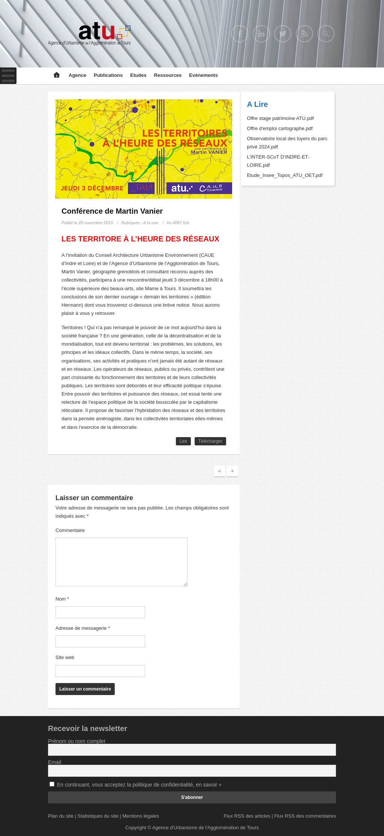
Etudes (138, 75)
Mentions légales (140, 816)
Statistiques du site (98, 816)
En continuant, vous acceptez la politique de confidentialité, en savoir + (139, 785)
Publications (108, 75)
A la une (150, 222)
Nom (62, 599)
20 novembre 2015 (95, 222)
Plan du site (61, 816)
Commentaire (70, 530)
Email (54, 762)
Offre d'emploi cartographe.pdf (280, 128)
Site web (65, 657)
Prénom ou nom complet (76, 741)
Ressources (168, 75)
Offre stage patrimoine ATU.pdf (280, 118)
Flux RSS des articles (247, 816)
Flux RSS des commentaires (305, 816)
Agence (77, 75)
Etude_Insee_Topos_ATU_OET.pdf (284, 175)
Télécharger (210, 441)
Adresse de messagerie (83, 628)
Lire (183, 441)
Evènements (203, 75)
